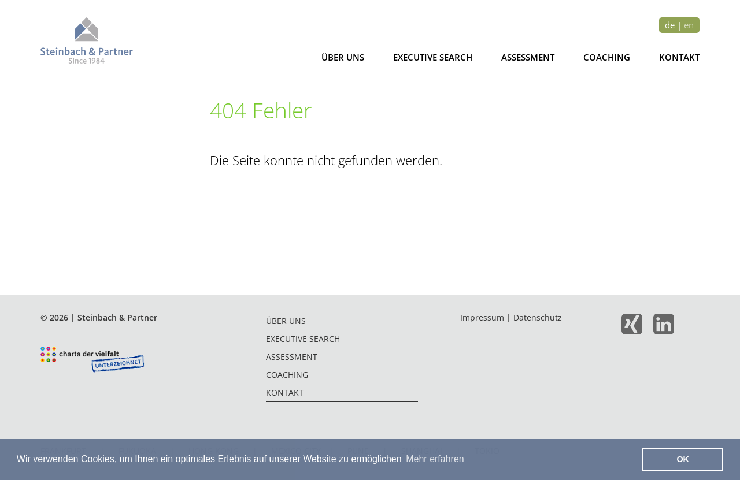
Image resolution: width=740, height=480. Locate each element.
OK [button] (682, 459)
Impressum (482, 317)
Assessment (527, 57)
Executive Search (432, 57)
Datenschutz (537, 317)
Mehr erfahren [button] (435, 459)
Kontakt (679, 57)
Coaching (606, 57)
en (689, 25)
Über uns (342, 57)
